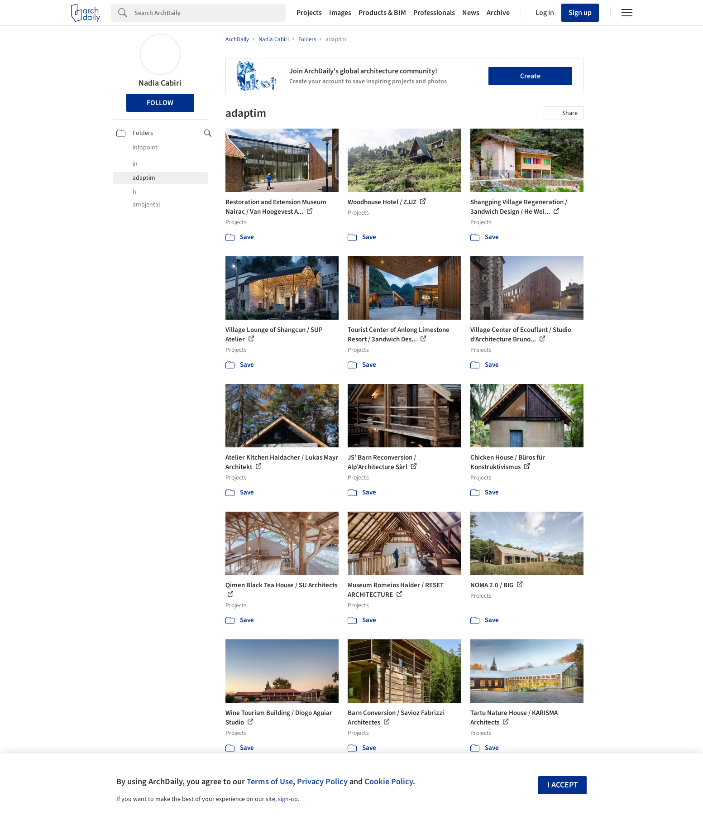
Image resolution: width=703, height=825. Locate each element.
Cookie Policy (388, 781)
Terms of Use (270, 781)
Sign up (580, 13)
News (470, 12)
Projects (309, 12)
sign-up (288, 799)
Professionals (434, 12)
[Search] (210, 13)
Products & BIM (382, 12)
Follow (160, 103)
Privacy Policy (322, 781)
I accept (562, 785)
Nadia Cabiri (160, 83)
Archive (498, 12)
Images (340, 12)
